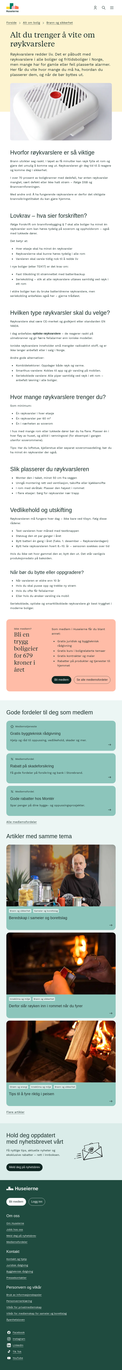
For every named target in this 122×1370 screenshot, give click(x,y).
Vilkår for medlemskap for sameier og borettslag (36, 1313)
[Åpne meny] (112, 7)
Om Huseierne (15, 1223)
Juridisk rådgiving (17, 1265)
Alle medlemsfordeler (21, 822)
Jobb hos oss (14, 1229)
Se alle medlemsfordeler (92, 679)
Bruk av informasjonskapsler (24, 1294)
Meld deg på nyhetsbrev (24, 1167)
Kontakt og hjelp (16, 1259)
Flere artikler (15, 1112)
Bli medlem (61, 679)
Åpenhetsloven (15, 1319)
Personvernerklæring (19, 1300)
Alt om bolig (31, 22)
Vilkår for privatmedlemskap (24, 1307)
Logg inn (36, 1201)
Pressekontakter (16, 1277)
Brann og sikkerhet (59, 22)
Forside (11, 22)
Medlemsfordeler (16, 1241)
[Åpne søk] (103, 7)
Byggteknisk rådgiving (19, 1271)
